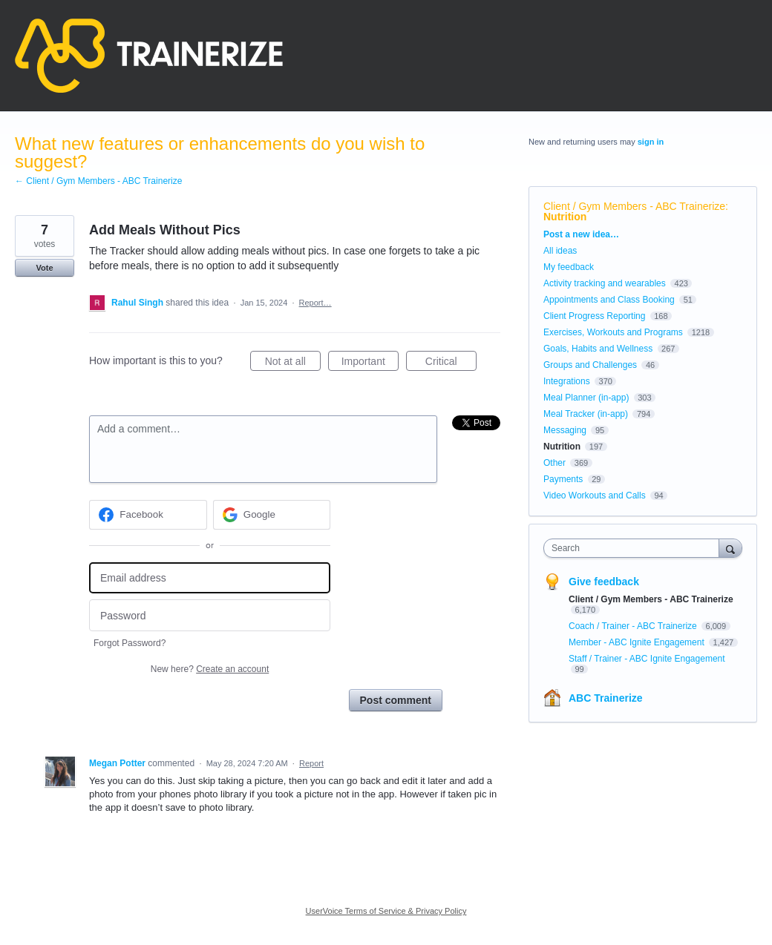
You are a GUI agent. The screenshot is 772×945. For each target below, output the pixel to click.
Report (311, 763)
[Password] (209, 615)
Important (370, 363)
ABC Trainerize (606, 698)
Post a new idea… (581, 234)
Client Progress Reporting (594, 316)
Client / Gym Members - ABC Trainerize (634, 206)
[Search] (730, 548)
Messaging (564, 430)
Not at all (293, 363)
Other (554, 463)
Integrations (566, 381)
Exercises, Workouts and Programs (614, 332)
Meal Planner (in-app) (586, 397)
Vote (44, 267)
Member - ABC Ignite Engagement (638, 642)
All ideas (560, 251)
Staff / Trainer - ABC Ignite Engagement (647, 658)
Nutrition (564, 217)
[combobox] (635, 548)
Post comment (395, 700)
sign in (651, 141)
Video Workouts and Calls (594, 495)
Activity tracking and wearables (604, 283)
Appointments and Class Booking (609, 299)
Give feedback (604, 581)
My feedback (568, 267)
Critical (451, 363)
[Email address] (209, 578)
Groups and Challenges (590, 365)
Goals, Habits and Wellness (597, 348)
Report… (315, 302)
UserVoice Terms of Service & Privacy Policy (386, 910)
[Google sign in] (272, 515)
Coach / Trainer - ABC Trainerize (634, 626)
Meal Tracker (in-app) (585, 414)
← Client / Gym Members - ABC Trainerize (98, 181)
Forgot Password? (130, 643)
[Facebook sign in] (148, 515)
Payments (563, 479)
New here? (210, 669)
